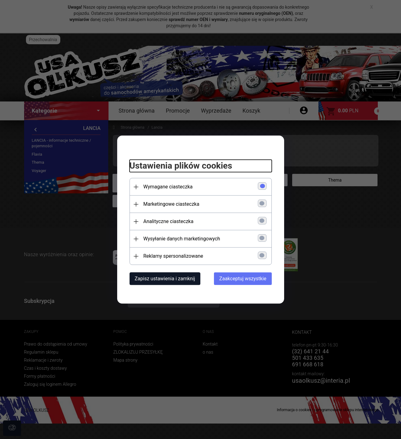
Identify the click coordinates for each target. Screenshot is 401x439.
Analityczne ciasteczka (168, 221)
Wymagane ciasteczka (168, 187)
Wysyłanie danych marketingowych (181, 239)
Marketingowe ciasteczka (171, 204)
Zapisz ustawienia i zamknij (165, 279)
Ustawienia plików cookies (181, 166)
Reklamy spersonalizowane (173, 256)
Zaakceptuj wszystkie (242, 279)
